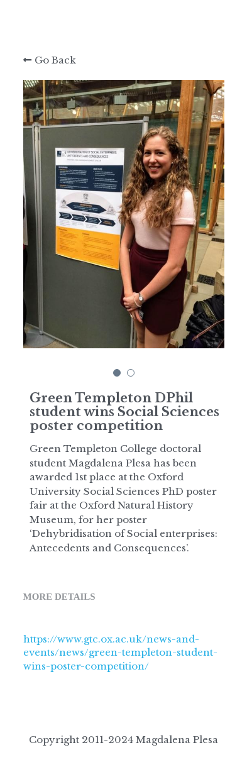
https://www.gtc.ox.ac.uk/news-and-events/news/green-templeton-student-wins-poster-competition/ (120, 653)
